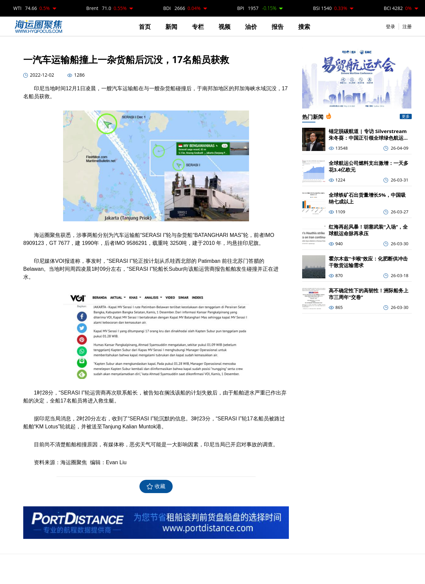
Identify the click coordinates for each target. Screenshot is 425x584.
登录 (390, 26)
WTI (31, 8)
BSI (330, 8)
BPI (256, 8)
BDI (182, 8)
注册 (407, 26)
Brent (106, 8)
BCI (398, 8)
